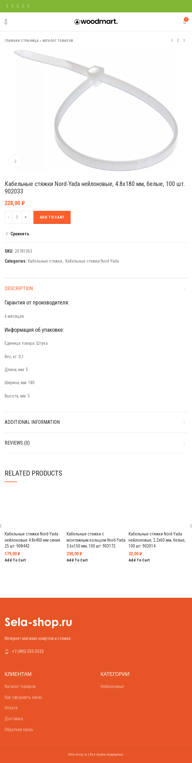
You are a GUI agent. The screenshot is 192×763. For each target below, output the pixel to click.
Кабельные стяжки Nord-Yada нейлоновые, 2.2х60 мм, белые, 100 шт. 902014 (157, 539)
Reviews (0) (17, 443)
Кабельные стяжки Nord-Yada (92, 261)
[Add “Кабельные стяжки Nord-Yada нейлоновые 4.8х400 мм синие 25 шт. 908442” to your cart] (15, 560)
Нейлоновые (112, 686)
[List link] (48, 651)
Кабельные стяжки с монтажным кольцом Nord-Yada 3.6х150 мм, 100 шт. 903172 (96, 539)
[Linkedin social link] (23, 6)
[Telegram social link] (28, 6)
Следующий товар (184, 40)
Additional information (32, 422)
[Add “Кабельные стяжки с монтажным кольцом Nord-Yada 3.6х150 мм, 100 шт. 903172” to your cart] (77, 560)
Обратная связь (19, 729)
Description (19, 288)
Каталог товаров (57, 41)
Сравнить (20, 234)
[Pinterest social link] (17, 6)
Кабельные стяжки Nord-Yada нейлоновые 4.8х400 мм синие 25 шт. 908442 (32, 539)
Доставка (14, 718)
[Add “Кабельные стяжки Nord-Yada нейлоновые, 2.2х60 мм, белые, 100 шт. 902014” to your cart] (139, 560)
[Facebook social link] (7, 6)
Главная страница (22, 41)
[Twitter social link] (12, 6)
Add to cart (52, 217)
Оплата (11, 707)
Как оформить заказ (23, 697)
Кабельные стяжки (45, 261)
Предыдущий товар (171, 40)
